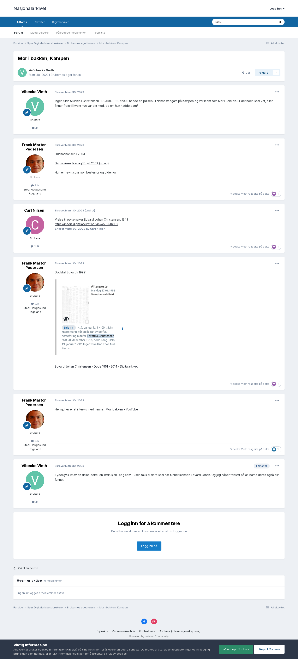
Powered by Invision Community (149, 636)
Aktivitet (40, 22)
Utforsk (22, 23)
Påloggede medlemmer (71, 32)
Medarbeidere (39, 32)
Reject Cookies (269, 649)
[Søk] (232, 22)
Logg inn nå (149, 546)
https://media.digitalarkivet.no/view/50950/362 (86, 224)
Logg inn (277, 8)
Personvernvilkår (123, 631)
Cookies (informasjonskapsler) (180, 631)
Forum (18, 32)
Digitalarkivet (60, 22)
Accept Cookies (236, 649)
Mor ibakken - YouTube (122, 409)
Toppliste (99, 32)
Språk (102, 631)
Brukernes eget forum (66, 74)
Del (246, 72)
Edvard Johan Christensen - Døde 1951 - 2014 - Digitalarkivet (96, 366)
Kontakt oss (147, 631)
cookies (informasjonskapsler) (57, 649)
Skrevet (69, 92)
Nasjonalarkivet (29, 8)
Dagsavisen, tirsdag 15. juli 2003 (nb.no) (82, 163)
